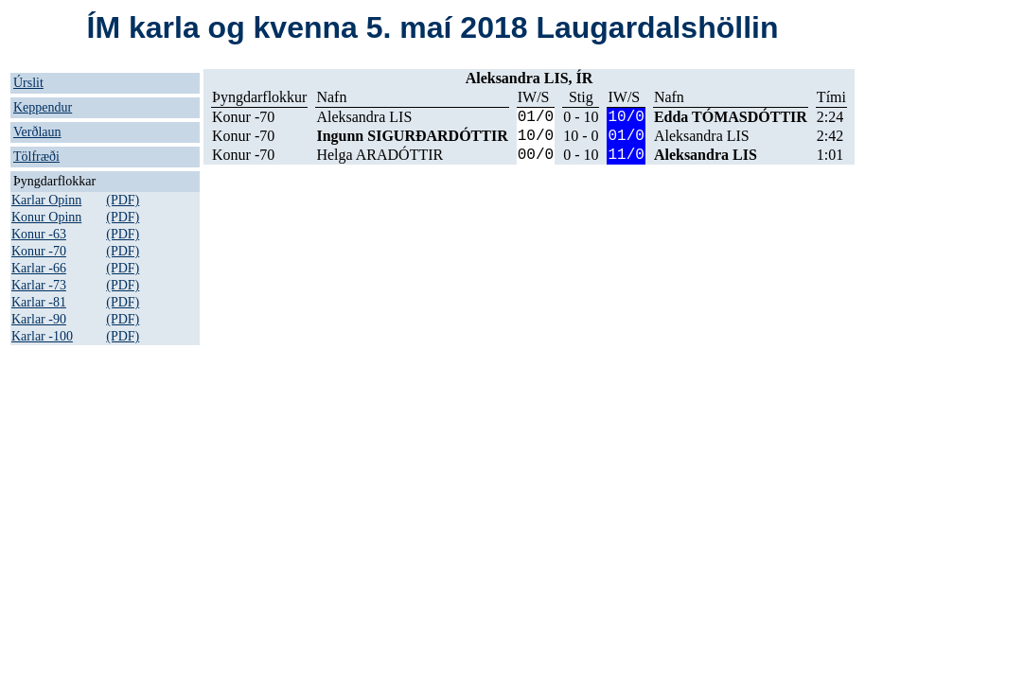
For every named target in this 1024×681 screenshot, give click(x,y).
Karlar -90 (38, 319)
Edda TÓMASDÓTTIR (730, 117)
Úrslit (28, 83)
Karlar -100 (42, 336)
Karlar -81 (38, 302)
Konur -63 (38, 234)
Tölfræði (36, 156)
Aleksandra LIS (364, 117)
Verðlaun (37, 132)
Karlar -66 (38, 268)
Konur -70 (38, 251)
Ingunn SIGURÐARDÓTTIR (411, 136)
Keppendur (42, 107)
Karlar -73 (38, 285)
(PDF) (122, 200)
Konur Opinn (46, 217)
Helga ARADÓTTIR (379, 155)
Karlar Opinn (46, 200)
